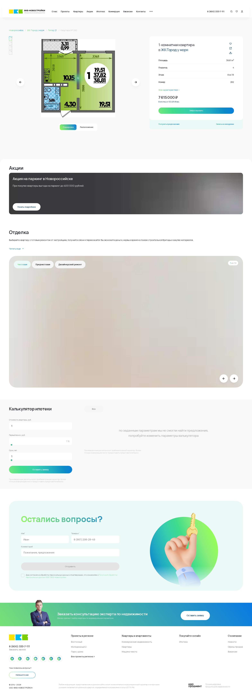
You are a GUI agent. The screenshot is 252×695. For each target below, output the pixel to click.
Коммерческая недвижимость (137, 641)
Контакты (141, 11)
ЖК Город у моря (36, 30)
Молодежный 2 (78, 646)
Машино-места (129, 651)
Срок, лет (13, 450)
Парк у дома (77, 651)
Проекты (65, 11)
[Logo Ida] (209, 685)
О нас (54, 11)
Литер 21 (52, 30)
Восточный (76, 641)
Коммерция (114, 11)
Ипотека (100, 11)
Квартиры (78, 11)
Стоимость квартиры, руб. (20, 420)
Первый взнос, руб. (17, 435)
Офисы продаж (235, 646)
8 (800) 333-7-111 (215, 11)
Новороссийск (16, 30)
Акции (90, 11)
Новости (232, 641)
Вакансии (128, 11)
